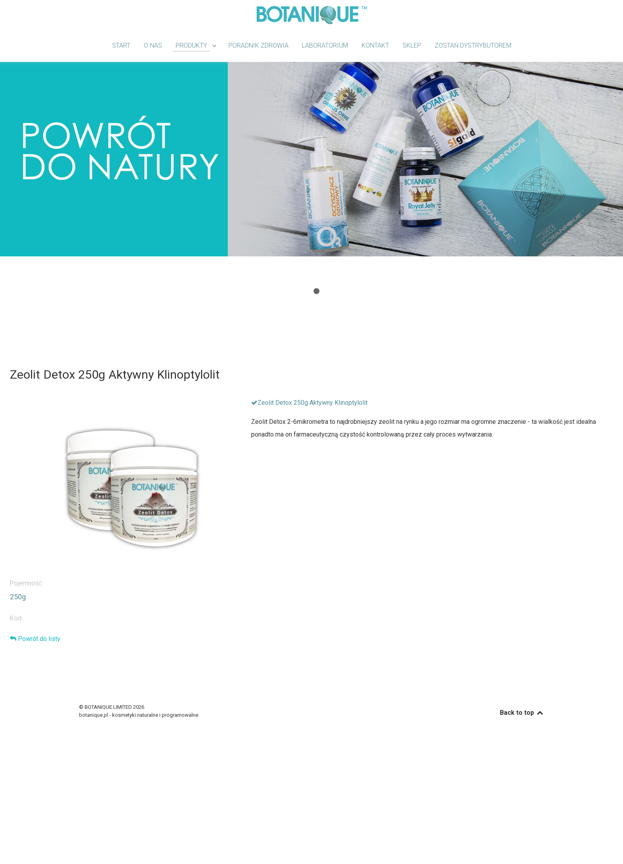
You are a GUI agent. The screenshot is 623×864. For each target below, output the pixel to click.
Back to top (522, 712)
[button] (307, 291)
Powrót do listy (35, 639)
